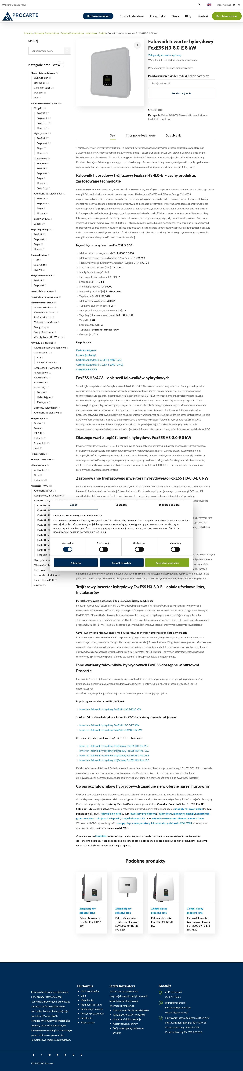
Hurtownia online (90, 991)
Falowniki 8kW (169, 115)
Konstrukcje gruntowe (43, 291)
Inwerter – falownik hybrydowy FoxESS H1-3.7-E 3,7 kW (110, 709)
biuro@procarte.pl (175, 1002)
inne (37, 97)
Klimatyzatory (40, 465)
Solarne (42, 392)
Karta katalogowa (86, 350)
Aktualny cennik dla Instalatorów (131, 1010)
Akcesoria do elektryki (48, 412)
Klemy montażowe (46, 312)
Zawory (40, 584)
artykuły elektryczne (164, 818)
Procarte (28, 33)
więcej (39, 223)
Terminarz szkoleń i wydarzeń (129, 1014)
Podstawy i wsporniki (47, 569)
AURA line (41, 469)
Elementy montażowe (44, 302)
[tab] (113, 135)
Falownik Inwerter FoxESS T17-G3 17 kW (90, 921)
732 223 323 (195, 1032)
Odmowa (76, 563)
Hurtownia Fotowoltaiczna (46, 33)
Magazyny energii (41, 229)
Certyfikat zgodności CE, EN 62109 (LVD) (99, 359)
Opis (113, 135)
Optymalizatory (40, 255)
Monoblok (41, 442)
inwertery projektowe (143, 813)
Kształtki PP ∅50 (48, 530)
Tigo (37, 259)
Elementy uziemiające (47, 407)
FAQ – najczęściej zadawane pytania (128, 1030)
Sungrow (43, 163)
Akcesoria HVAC (41, 485)
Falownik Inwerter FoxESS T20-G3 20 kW (162, 921)
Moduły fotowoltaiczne (44, 73)
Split (38, 447)
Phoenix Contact (47, 362)
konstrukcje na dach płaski (104, 818)
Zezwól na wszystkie (167, 563)
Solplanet (44, 117)
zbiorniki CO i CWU (180, 823)
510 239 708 (192, 1027)
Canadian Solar (44, 87)
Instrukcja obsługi (86, 354)
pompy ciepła (125, 823)
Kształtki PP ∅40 (48, 525)
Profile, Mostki (44, 317)
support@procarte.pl (176, 1012)
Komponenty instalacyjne (49, 495)
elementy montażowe (191, 818)
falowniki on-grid (111, 813)
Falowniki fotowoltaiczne (72, 33)
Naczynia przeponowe (47, 560)
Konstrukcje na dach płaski (46, 296)
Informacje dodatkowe (141, 135)
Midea (39, 423)
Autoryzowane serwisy (125, 1023)
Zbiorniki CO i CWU (42, 459)
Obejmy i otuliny (45, 565)
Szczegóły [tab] (121, 504)
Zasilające (43, 402)
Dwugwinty (41, 327)
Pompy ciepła (39, 418)
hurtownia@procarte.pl (178, 1007)
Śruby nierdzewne (45, 332)
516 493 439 (199, 1022)
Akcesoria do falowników (49, 193)
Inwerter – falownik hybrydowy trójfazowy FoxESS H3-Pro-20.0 (114, 745)
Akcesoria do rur (45, 490)
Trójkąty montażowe (46, 322)
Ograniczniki (43, 352)
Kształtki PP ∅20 (48, 510)
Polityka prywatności (92, 1013)
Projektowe (42, 158)
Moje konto (87, 1000)
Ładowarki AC (43, 218)
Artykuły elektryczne (43, 342)
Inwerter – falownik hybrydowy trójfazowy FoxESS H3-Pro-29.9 (114, 755)
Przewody (41, 387)
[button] (227, 16)
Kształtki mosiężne (49, 505)
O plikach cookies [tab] (169, 504)
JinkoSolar (41, 82)
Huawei (43, 127)
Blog (83, 995)
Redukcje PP (45, 554)
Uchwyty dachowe (45, 307)
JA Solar (40, 92)
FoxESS (102, 33)
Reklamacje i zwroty (92, 1008)
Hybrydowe (91, 33)
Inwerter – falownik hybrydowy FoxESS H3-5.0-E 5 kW (109, 725)
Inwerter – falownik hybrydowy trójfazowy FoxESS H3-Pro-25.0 (114, 760)
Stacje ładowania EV (42, 275)
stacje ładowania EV (133, 818)
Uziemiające (45, 397)
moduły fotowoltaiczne (189, 808)
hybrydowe (165, 813)
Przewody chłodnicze (47, 574)
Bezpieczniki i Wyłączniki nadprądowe (48, 370)
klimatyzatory (159, 823)
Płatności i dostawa (91, 1004)
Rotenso (40, 437)
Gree (38, 474)
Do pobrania (173, 135)
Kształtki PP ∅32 (48, 520)
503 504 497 (202, 1017)
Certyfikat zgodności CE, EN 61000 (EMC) (99, 364)
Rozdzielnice (42, 377)
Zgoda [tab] (73, 504)
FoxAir (39, 428)
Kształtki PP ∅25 (48, 515)
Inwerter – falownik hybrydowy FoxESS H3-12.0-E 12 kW (110, 729)
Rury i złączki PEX (45, 579)
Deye (41, 148)
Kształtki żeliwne (47, 549)
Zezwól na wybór (121, 563)
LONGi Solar (42, 77)
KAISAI (39, 433)
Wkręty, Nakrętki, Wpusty (49, 336)
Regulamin (86, 1017)
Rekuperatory (40, 453)
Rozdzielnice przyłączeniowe (51, 347)
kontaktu (100, 835)
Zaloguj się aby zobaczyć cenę (164, 55)
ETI (40, 357)
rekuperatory (142, 823)
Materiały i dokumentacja (127, 1019)
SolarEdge (44, 122)
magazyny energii (183, 813)
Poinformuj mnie (181, 93)
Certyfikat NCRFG (86, 369)
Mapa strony (88, 1022)
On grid (40, 108)
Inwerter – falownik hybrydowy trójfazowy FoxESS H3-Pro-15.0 (114, 750)
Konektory (41, 382)
